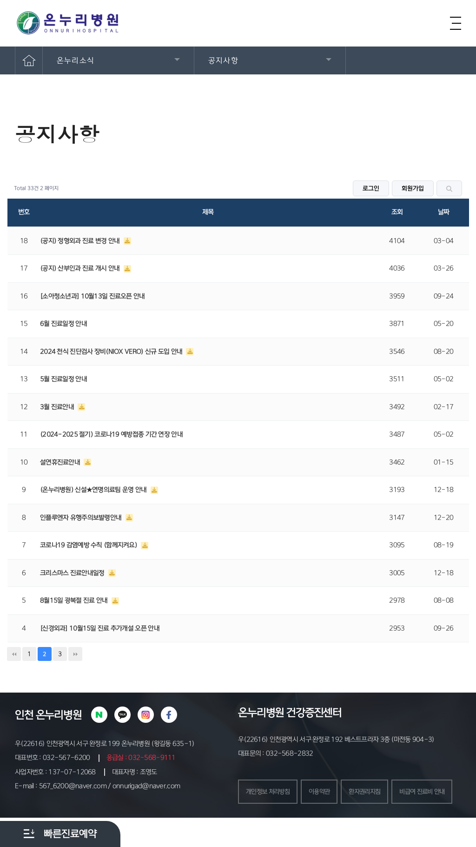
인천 (24, 715)
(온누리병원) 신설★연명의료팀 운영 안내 (94, 490)
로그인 (371, 188)
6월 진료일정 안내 (63, 323)
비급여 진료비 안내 (270, 820)
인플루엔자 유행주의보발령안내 (81, 517)
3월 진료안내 (57, 407)
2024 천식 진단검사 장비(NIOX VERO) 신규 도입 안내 (112, 351)
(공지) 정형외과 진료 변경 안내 (80, 241)
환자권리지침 (371, 792)
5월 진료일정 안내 (63, 379)
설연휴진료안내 (60, 462)
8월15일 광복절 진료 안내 (74, 600)
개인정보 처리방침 (269, 792)
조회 (397, 212)
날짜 (444, 212)
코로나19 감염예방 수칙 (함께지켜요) (89, 545)
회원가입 (413, 188)
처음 (14, 654)
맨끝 (75, 654)
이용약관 (323, 792)
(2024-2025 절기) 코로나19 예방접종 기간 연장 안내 (111, 434)
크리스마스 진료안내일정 (73, 573)
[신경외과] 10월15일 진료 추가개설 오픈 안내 (99, 628)
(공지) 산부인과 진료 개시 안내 (80, 268)
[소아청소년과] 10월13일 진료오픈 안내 (92, 296)
